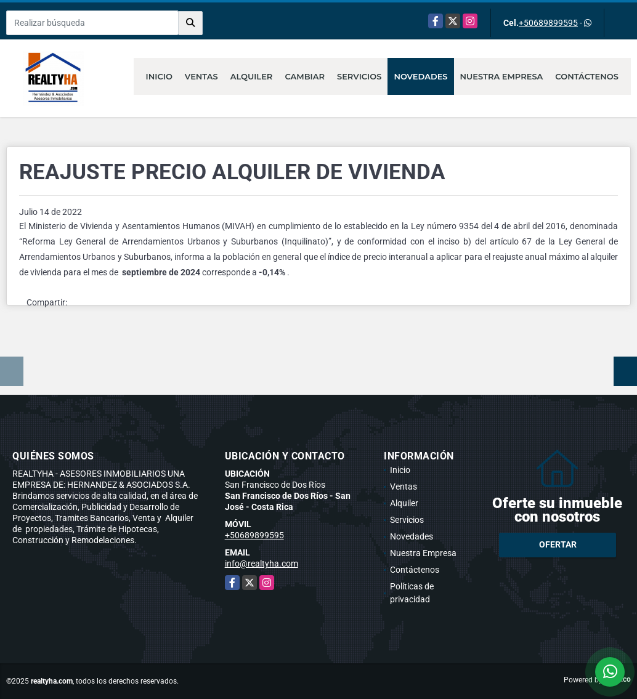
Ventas (201, 76)
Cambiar (305, 76)
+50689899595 (548, 23)
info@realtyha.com (261, 563)
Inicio (159, 76)
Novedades (420, 76)
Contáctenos (587, 76)
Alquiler (251, 76)
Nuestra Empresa (501, 76)
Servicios (359, 76)
